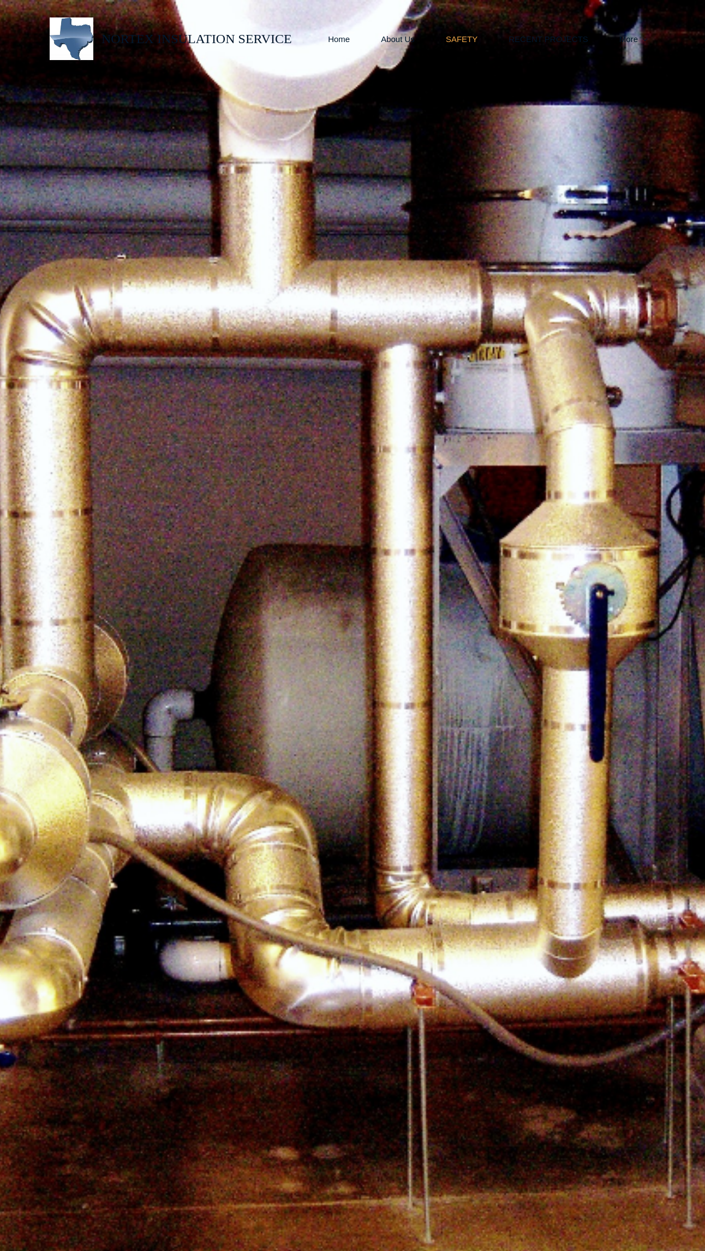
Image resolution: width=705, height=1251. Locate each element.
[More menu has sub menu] (633, 39)
